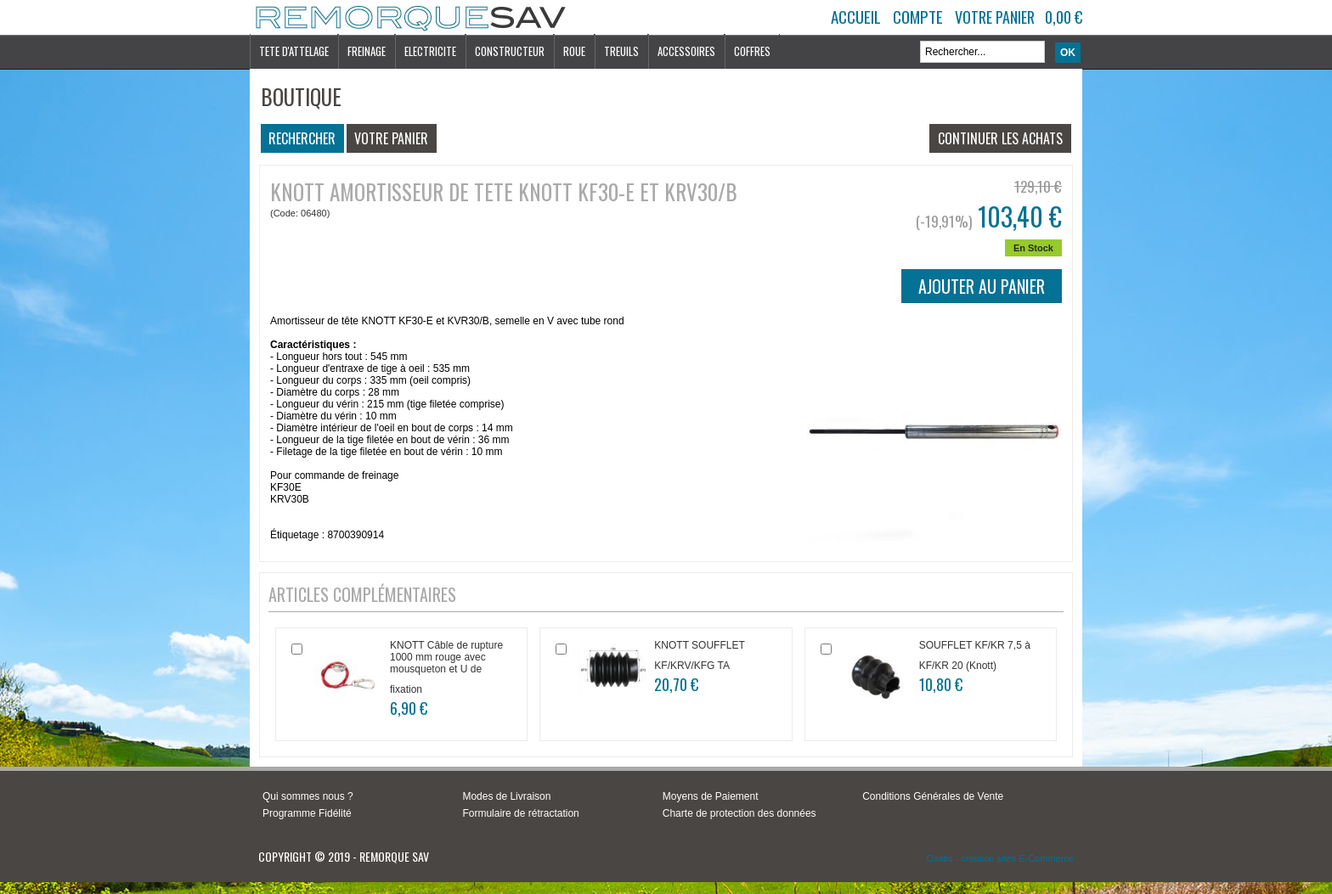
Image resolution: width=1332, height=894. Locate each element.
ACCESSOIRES (686, 50)
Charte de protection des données (739, 813)
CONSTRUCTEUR (510, 50)
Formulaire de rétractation (520, 813)
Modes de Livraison (506, 796)
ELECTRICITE (430, 50)
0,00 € (1063, 17)
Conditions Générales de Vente (932, 796)
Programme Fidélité (307, 813)
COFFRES (752, 50)
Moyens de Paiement (711, 796)
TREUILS (621, 50)
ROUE (574, 50)
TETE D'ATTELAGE (294, 50)
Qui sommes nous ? (307, 796)
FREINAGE (366, 50)
